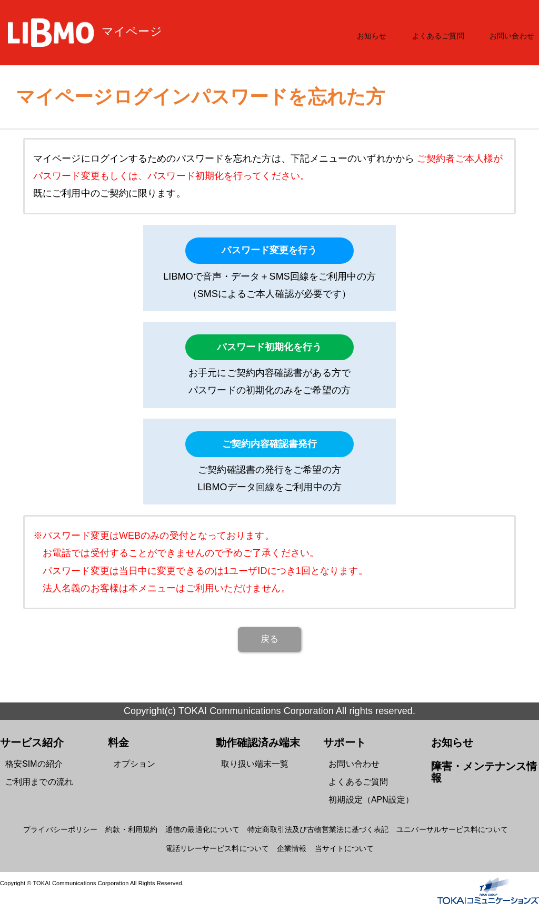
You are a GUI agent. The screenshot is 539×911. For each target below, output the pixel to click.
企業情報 (290, 842)
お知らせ (380, 32)
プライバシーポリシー (73, 823)
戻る (269, 639)
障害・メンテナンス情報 (483, 764)
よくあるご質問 (443, 32)
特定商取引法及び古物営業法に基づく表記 (315, 823)
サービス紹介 (28, 742)
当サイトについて (339, 842)
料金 (117, 742)
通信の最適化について (207, 823)
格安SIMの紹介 (30, 762)
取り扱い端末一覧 (251, 762)
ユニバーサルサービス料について (440, 823)
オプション (132, 762)
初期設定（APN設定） (365, 794)
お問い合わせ (513, 32)
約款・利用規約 (140, 823)
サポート (342, 742)
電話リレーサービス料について (220, 842)
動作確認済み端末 (254, 742)
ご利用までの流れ (35, 778)
